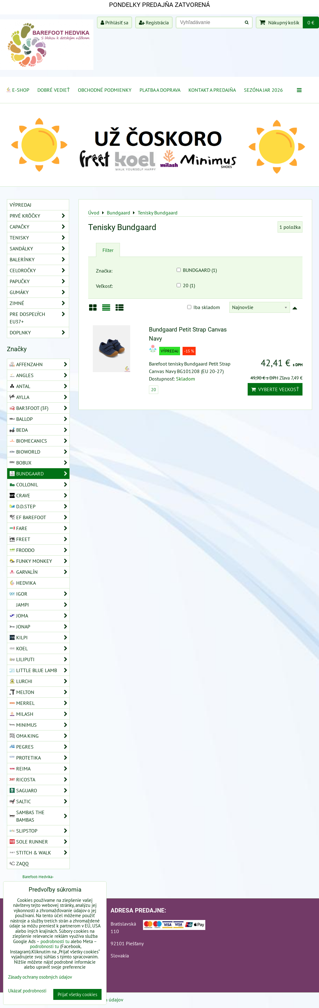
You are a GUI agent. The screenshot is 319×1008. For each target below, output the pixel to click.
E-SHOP (17, 90)
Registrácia (154, 22)
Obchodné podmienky (104, 90)
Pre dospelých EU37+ (39, 318)
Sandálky (39, 248)
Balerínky (39, 259)
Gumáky (39, 292)
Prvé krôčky (39, 215)
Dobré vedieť (53, 90)
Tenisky (39, 237)
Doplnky (39, 332)
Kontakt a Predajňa (212, 90)
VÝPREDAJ (20, 205)
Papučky (39, 281)
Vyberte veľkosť (275, 389)
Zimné (39, 303)
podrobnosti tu (54, 941)
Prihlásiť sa (114, 22)
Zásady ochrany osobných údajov (40, 977)
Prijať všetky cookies (77, 994)
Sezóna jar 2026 (263, 90)
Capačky (39, 226)
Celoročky (39, 270)
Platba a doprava (160, 90)
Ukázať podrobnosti (27, 991)
